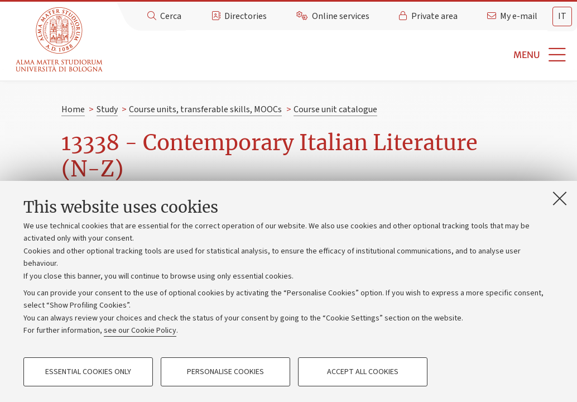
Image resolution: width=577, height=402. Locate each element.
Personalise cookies (225, 371)
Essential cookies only (88, 371)
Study (107, 109)
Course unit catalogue (335, 109)
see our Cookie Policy (140, 330)
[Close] (560, 198)
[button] (341, 55)
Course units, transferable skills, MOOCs (205, 109)
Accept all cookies (362, 371)
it (562, 16)
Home (73, 109)
